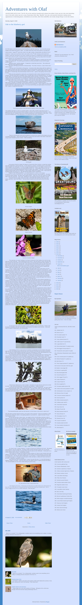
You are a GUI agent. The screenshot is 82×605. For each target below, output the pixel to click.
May (58, 272)
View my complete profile (60, 46)
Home (28, 523)
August (59, 264)
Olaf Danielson (60, 44)
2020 (57, 252)
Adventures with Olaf (26, 9)
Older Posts (48, 523)
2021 (57, 250)
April (58, 274)
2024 (57, 243)
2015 (57, 289)
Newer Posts (9, 523)
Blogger (47, 601)
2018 (57, 282)
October (59, 259)
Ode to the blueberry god (15, 24)
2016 (57, 287)
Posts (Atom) (32, 526)
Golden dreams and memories (19, 586)
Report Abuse (59, 294)
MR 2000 (7, 530)
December (60, 255)
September (60, 261)
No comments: (18, 517)
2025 (57, 241)
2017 (57, 285)
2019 (57, 254)
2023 (57, 246)
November (60, 257)
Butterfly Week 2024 (16, 579)
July (58, 268)
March (59, 276)
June (58, 270)
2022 (57, 248)
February (59, 278)
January (59, 280)
